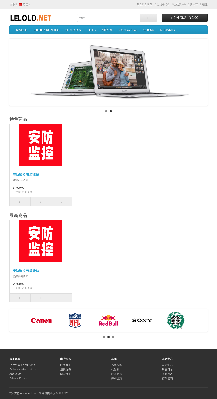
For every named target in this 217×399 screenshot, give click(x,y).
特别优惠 (116, 378)
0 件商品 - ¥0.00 (184, 17)
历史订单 (167, 369)
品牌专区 (116, 365)
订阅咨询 (167, 378)
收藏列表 (167, 374)
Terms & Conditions (22, 365)
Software (107, 30)
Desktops (21, 30)
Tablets (91, 30)
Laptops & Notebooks (46, 30)
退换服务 (65, 369)
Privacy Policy (18, 378)
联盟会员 (116, 374)
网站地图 (65, 374)
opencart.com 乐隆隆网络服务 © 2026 (44, 393)
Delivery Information (22, 369)
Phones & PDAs (128, 30)
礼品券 (115, 369)
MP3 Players (167, 30)
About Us (15, 374)
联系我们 (65, 365)
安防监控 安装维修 (26, 174)
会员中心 (167, 365)
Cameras (148, 30)
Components (73, 30)
